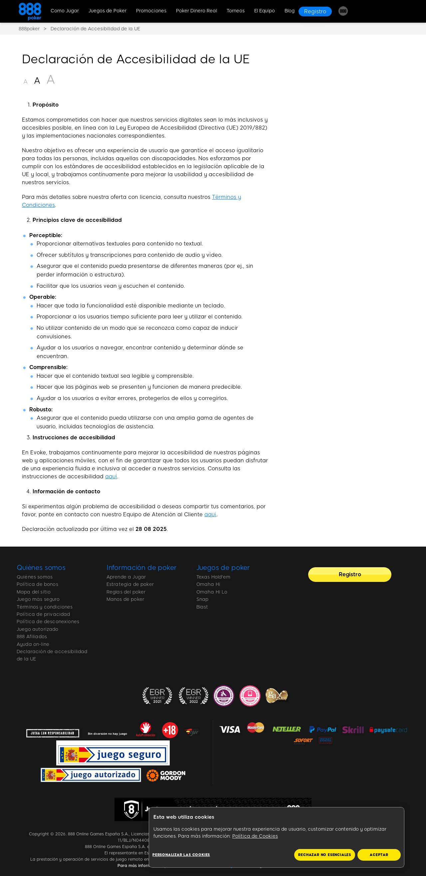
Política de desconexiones (48, 622)
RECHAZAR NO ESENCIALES (324, 855)
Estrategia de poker (130, 584)
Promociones (151, 11)
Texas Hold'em (213, 577)
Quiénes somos (41, 568)
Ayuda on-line (33, 644)
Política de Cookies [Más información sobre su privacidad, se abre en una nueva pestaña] (255, 836)
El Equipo (264, 11)
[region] (276, 837)
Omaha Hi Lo (212, 592)
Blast (202, 607)
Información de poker (141, 568)
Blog (290, 11)
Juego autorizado (38, 629)
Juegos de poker (223, 568)
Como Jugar (65, 11)
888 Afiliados (32, 637)
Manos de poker (125, 599)
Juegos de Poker (107, 11)
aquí (111, 476)
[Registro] (315, 11)
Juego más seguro (38, 599)
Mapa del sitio (34, 592)
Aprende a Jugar (126, 577)
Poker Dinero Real (196, 11)
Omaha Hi (208, 584)
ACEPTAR (379, 855)
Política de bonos (37, 584)
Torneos (236, 11)
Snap (202, 599)
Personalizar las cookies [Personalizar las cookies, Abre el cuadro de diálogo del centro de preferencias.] (181, 855)
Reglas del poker (126, 592)
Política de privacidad (43, 614)
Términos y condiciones (45, 607)
